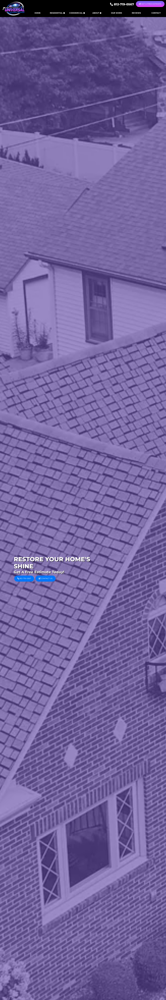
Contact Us (45, 578)
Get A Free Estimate (150, 4)
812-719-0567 (122, 4)
